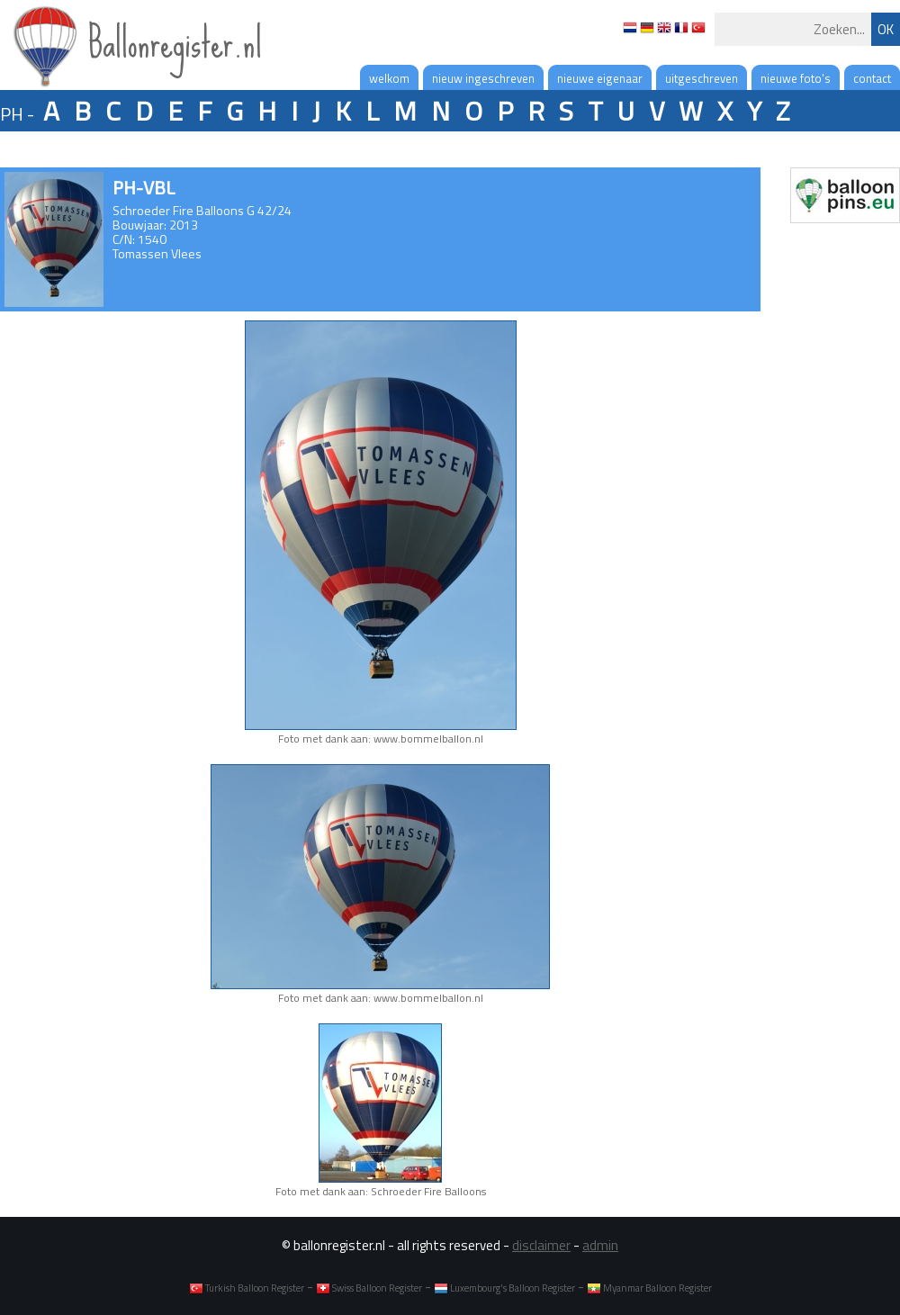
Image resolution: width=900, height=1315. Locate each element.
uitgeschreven (701, 78)
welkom (389, 78)
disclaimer (541, 1245)
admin (600, 1245)
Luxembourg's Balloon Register (504, 1288)
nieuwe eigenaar (600, 78)
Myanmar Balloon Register (649, 1288)
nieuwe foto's (795, 78)
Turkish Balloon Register (246, 1288)
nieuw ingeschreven (483, 78)
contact (872, 78)
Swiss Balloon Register (369, 1288)
